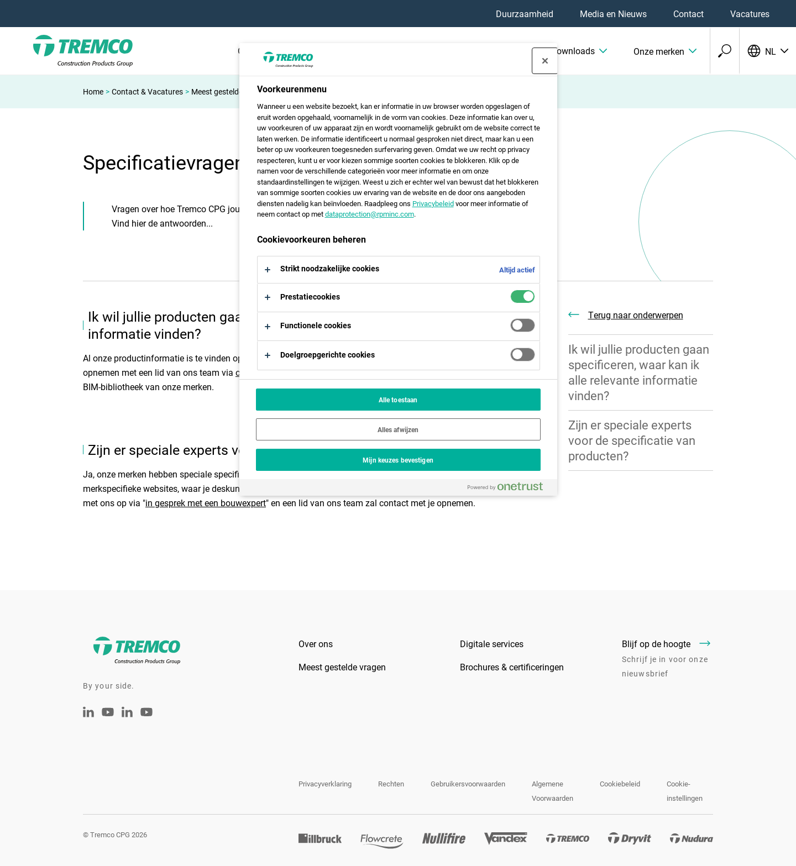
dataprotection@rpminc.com (369, 214)
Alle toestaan (398, 399)
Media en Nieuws (613, 13)
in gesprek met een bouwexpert (205, 502)
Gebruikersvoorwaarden (468, 784)
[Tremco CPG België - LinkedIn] (127, 714)
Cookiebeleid (620, 784)
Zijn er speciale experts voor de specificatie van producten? (631, 440)
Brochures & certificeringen (512, 667)
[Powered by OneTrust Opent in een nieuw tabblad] (510, 489)
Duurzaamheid (524, 13)
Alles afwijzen (398, 429)
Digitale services (491, 643)
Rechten (391, 784)
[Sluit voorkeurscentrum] (545, 61)
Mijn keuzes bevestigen (398, 459)
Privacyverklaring (325, 784)
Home (93, 91)
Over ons (315, 643)
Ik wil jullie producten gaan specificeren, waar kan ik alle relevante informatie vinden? (638, 372)
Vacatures (749, 13)
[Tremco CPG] (66, 51)
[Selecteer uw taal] (767, 51)
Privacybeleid (433, 203)
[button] (561, 51)
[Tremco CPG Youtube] (108, 719)
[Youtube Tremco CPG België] (146, 719)
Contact (688, 13)
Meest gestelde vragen (229, 91)
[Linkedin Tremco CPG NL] (88, 714)
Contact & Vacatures (147, 91)
